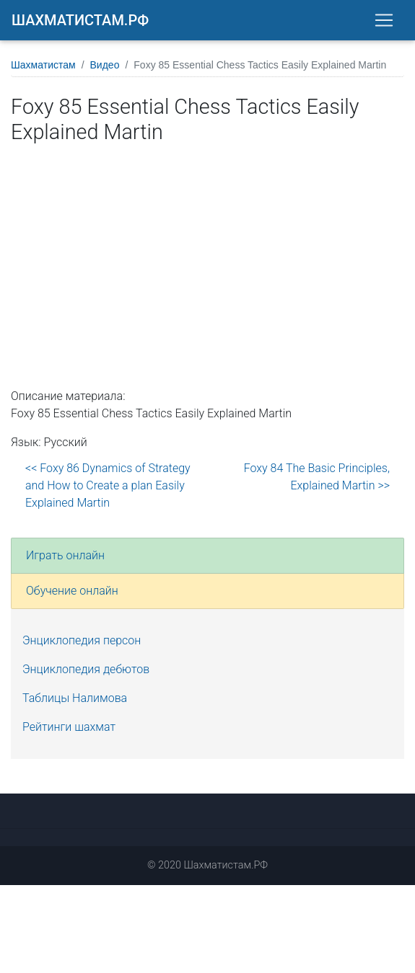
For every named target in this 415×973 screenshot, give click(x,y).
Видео (105, 65)
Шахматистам (43, 65)
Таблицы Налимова (74, 698)
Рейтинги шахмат (68, 727)
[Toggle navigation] (383, 20)
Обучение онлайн (72, 590)
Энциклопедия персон (81, 640)
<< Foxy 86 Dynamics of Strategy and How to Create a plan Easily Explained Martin (108, 485)
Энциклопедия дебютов (85, 669)
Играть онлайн (65, 555)
